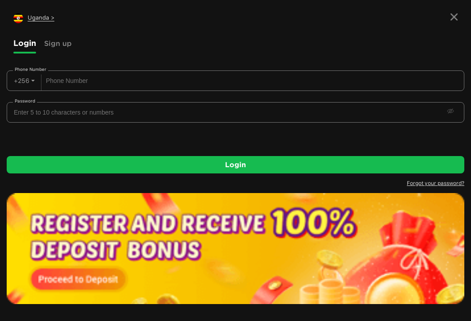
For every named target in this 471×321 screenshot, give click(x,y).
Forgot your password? (435, 183)
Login (24, 43)
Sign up (58, 43)
